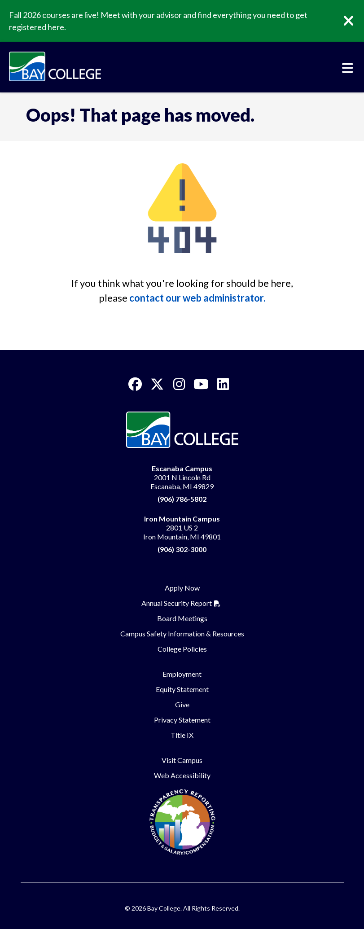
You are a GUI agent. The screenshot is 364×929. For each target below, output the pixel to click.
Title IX (182, 735)
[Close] (355, 21)
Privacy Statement (182, 719)
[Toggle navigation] (348, 68)
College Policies (182, 648)
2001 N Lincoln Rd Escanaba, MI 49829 (182, 477)
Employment (182, 674)
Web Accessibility (182, 775)
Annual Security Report (176, 603)
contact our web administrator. (197, 298)
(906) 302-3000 (182, 549)
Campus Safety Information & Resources (182, 633)
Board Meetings (182, 618)
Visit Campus (182, 760)
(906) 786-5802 (182, 499)
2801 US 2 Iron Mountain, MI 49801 (182, 527)
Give (182, 704)
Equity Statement (182, 689)
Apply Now (182, 587)
